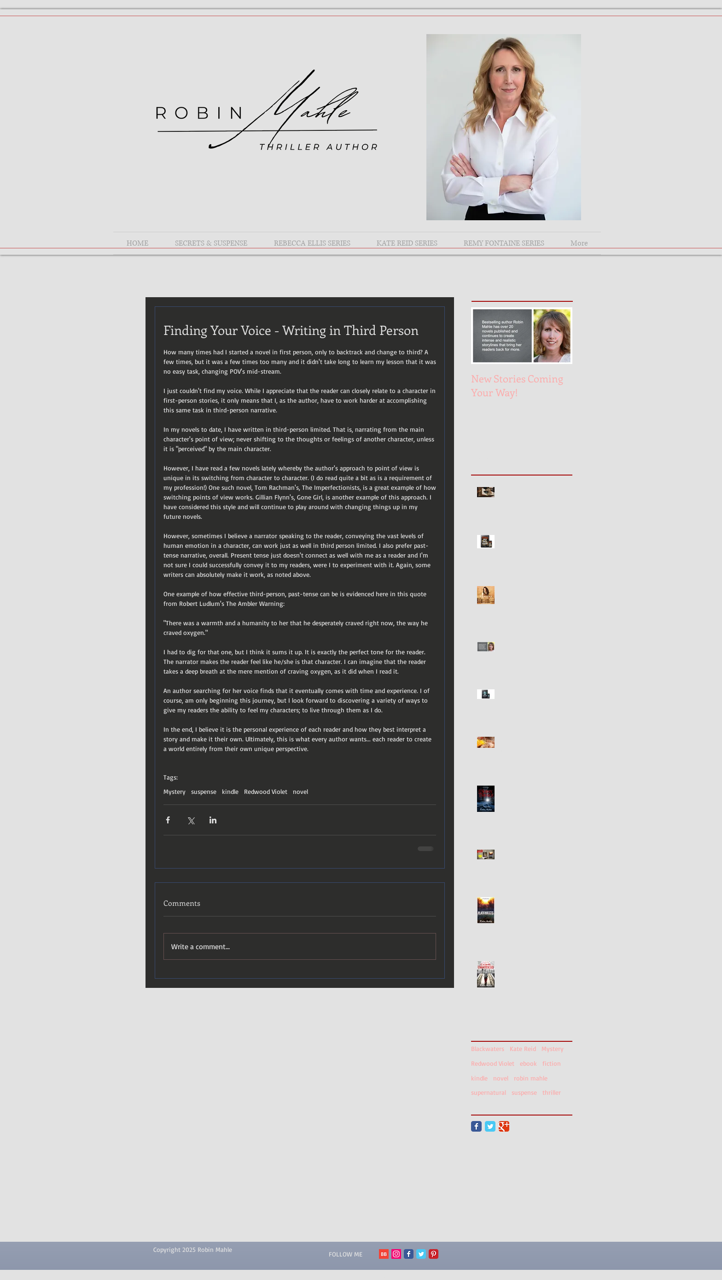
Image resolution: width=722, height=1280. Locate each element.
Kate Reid (523, 1048)
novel (300, 791)
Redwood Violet (265, 791)
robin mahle (530, 1078)
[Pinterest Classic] (433, 1254)
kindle (230, 791)
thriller (551, 1092)
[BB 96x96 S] (384, 1254)
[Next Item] (557, 336)
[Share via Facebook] (167, 820)
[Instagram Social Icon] (396, 1254)
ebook (528, 1063)
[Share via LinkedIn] (213, 820)
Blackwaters (487, 1048)
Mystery (174, 791)
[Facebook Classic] (476, 1126)
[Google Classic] (504, 1126)
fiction (551, 1063)
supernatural (488, 1092)
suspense (203, 791)
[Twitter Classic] (490, 1126)
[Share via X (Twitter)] (190, 820)
